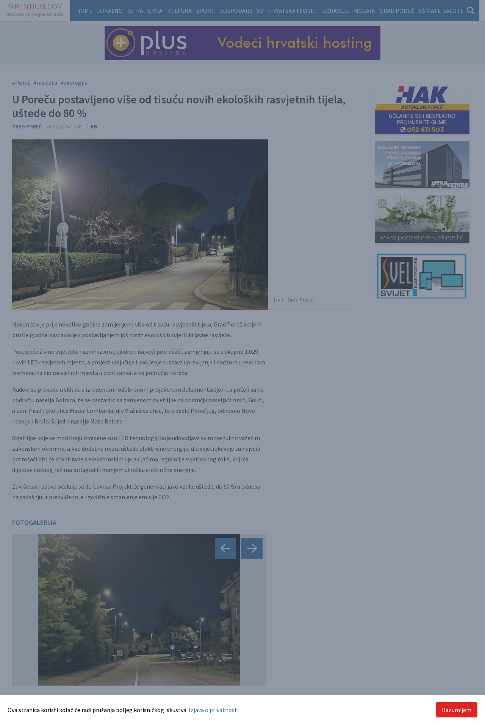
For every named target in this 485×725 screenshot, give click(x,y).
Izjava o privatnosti (214, 710)
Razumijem (456, 710)
